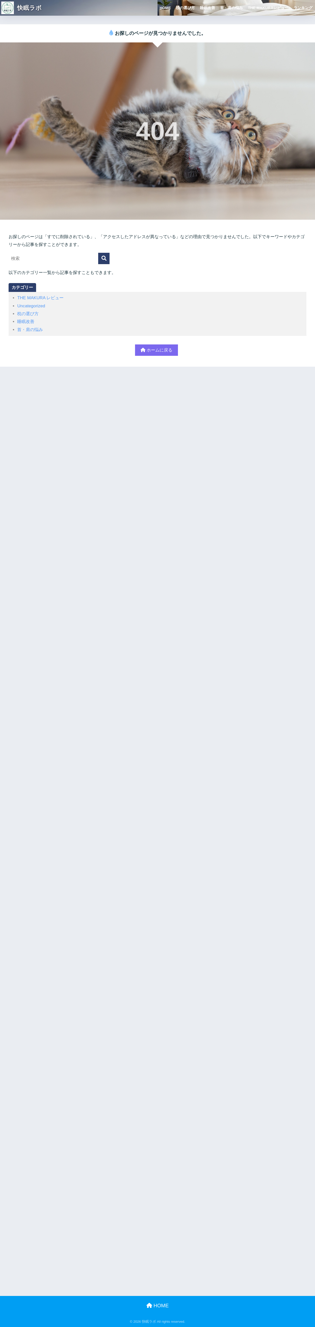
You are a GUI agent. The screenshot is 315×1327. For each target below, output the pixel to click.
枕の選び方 (185, 8)
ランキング (303, 8)
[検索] (104, 258)
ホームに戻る (156, 350)
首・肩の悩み (231, 8)
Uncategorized (31, 306)
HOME (165, 8)
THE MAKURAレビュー (268, 8)
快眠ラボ (21, 8)
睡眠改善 (207, 8)
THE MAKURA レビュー (40, 297)
